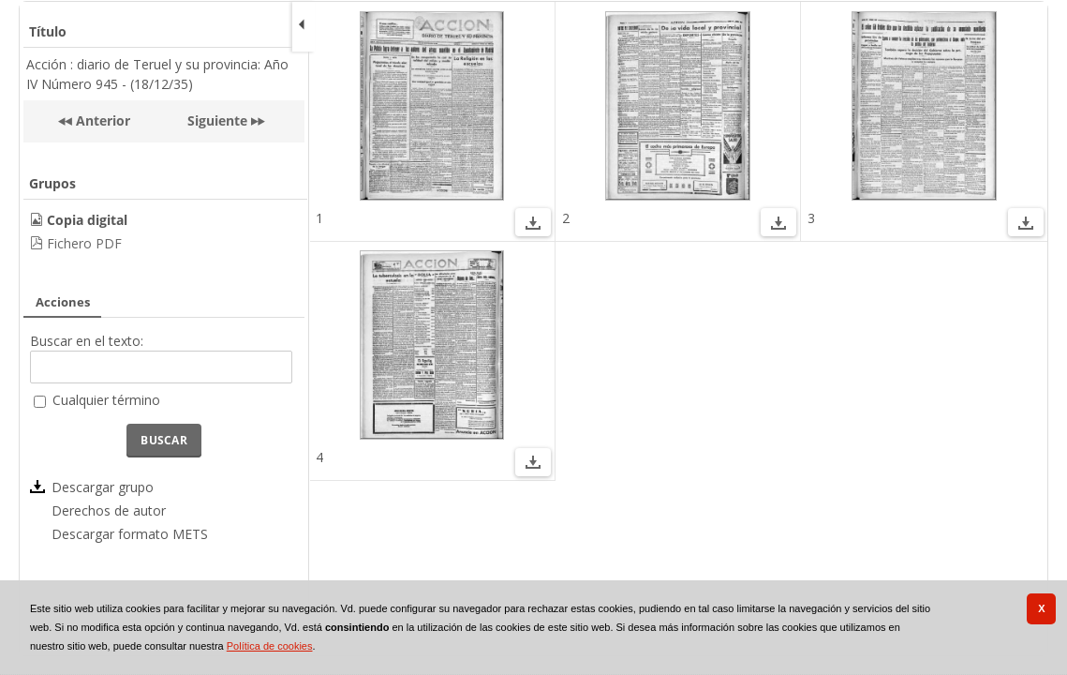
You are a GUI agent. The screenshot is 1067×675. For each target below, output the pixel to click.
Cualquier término (106, 400)
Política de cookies (270, 646)
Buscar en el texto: (86, 341)
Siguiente (217, 120)
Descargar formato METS (130, 534)
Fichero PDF (84, 243)
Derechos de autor (109, 510)
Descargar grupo (103, 487)
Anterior (101, 120)
